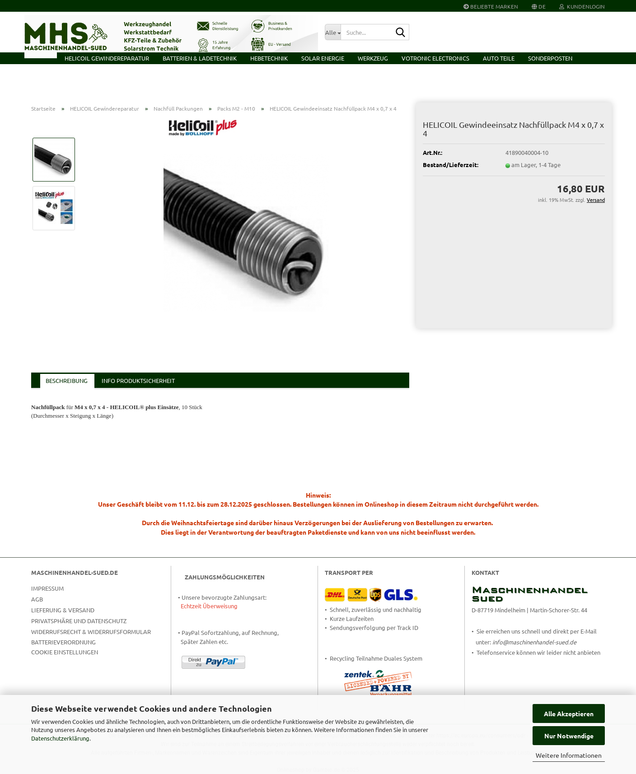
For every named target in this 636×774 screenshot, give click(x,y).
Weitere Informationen (569, 755)
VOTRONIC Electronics (435, 58)
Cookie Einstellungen (64, 652)
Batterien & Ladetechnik (200, 58)
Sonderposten (550, 58)
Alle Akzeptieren (569, 713)
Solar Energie (322, 58)
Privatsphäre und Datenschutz (78, 621)
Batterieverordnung (63, 642)
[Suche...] (333, 32)
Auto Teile (498, 58)
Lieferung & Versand (62, 610)
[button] (538, 6)
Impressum (47, 588)
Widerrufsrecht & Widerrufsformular (91, 631)
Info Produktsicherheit (138, 380)
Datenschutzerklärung (60, 738)
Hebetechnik (269, 58)
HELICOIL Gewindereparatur (107, 58)
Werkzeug (373, 58)
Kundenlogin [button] (582, 6)
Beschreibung (67, 380)
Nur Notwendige (569, 736)
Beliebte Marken (490, 6)
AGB (37, 599)
